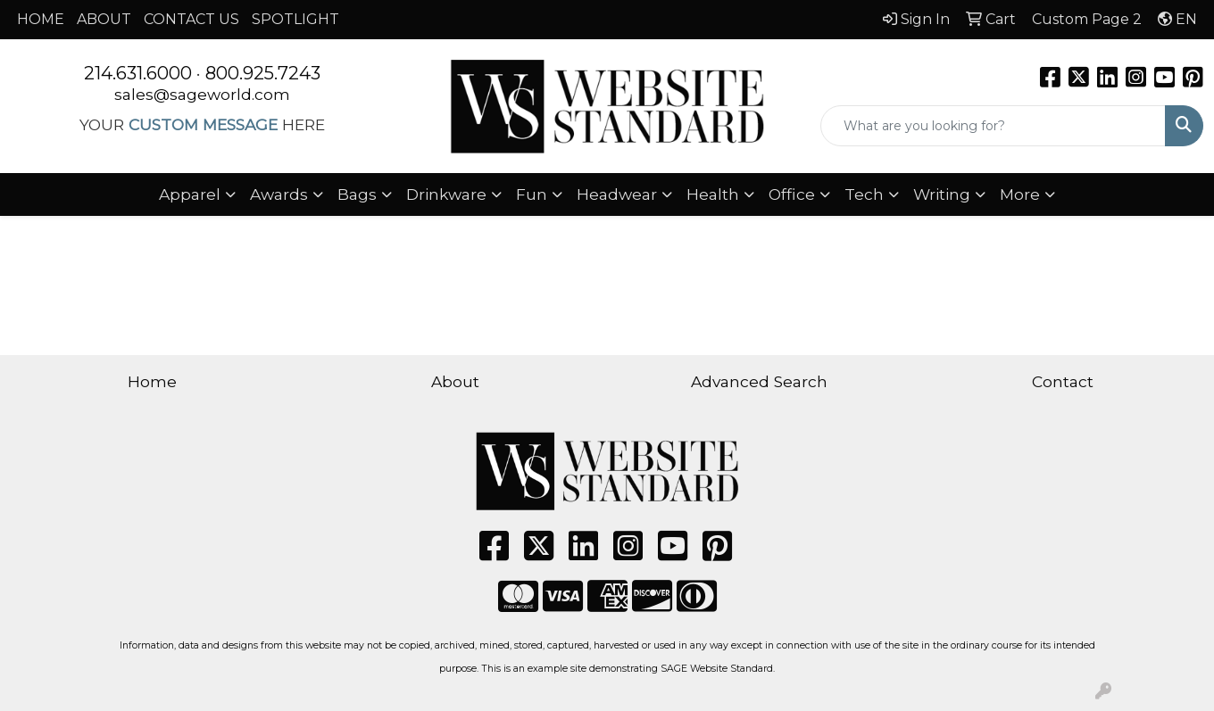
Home (152, 381)
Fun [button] (531, 194)
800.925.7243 (262, 73)
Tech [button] (864, 194)
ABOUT (104, 19)
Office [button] (792, 194)
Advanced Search (759, 381)
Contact (1062, 381)
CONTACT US (191, 19)
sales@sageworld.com (202, 94)
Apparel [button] (189, 194)
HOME (40, 19)
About (455, 381)
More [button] (1020, 194)
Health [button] (712, 194)
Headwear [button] (617, 194)
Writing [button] (941, 194)
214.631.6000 (138, 73)
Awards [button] (279, 194)
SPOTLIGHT (295, 19)
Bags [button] (357, 194)
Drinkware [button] (446, 194)
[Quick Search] (993, 125)
